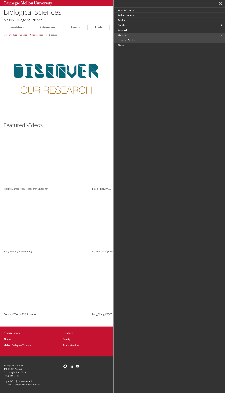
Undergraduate (47, 26)
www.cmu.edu (26, 380)
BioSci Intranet (130, 338)
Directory (68, 332)
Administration (71, 344)
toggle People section (221, 25)
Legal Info (9, 380)
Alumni (7, 338)
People (98, 26)
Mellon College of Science (23, 19)
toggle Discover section (221, 35)
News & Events (17, 26)
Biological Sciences (32, 12)
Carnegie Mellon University (25, 3)
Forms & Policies (130, 332)
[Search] (156, 3)
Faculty (66, 338)
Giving (168, 26)
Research (121, 26)
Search (176, 3)
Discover (145, 26)
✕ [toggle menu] (220, 4)
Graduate (75, 26)
